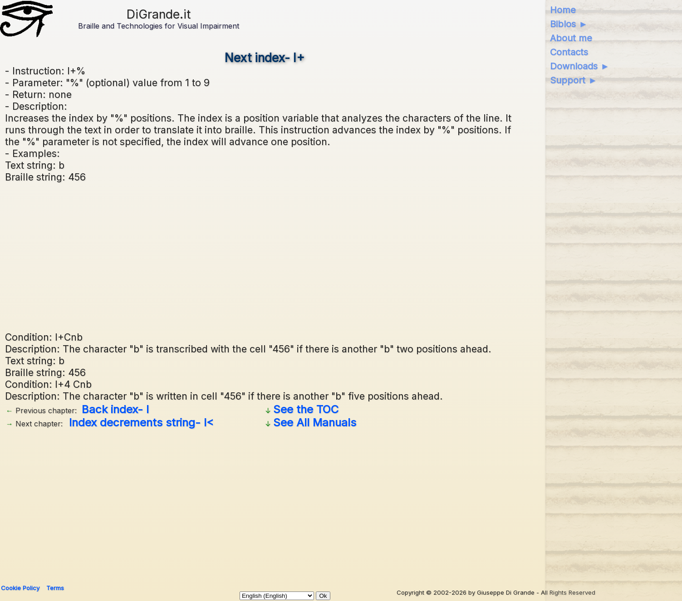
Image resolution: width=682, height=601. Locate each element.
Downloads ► (579, 66)
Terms (55, 587)
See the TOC (306, 409)
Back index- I (115, 409)
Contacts (569, 52)
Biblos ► (569, 24)
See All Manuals (314, 422)
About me (571, 38)
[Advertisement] (277, 255)
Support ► (573, 80)
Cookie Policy (20, 587)
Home (563, 10)
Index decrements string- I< (141, 422)
